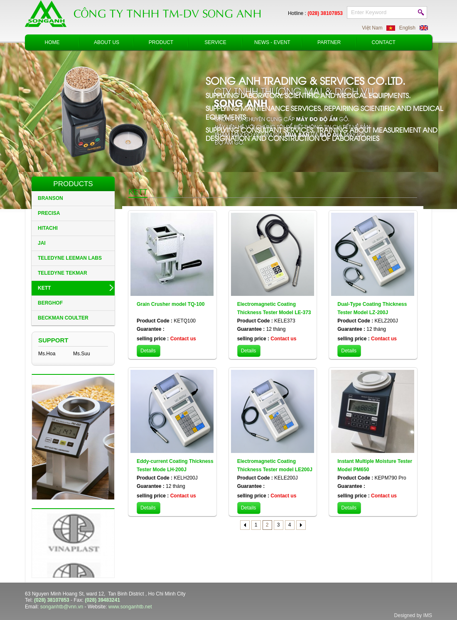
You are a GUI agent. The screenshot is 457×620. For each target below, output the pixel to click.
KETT (44, 288)
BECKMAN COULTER (63, 318)
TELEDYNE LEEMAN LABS (70, 258)
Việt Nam (372, 28)
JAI (42, 243)
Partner (329, 42)
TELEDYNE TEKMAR (62, 273)
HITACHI (48, 228)
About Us (106, 42)
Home (52, 42)
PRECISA (49, 213)
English (407, 28)
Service (215, 42)
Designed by (408, 615)
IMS (427, 615)
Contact (384, 42)
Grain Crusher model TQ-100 (170, 304)
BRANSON (50, 198)
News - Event (272, 42)
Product (161, 42)
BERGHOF (50, 303)
